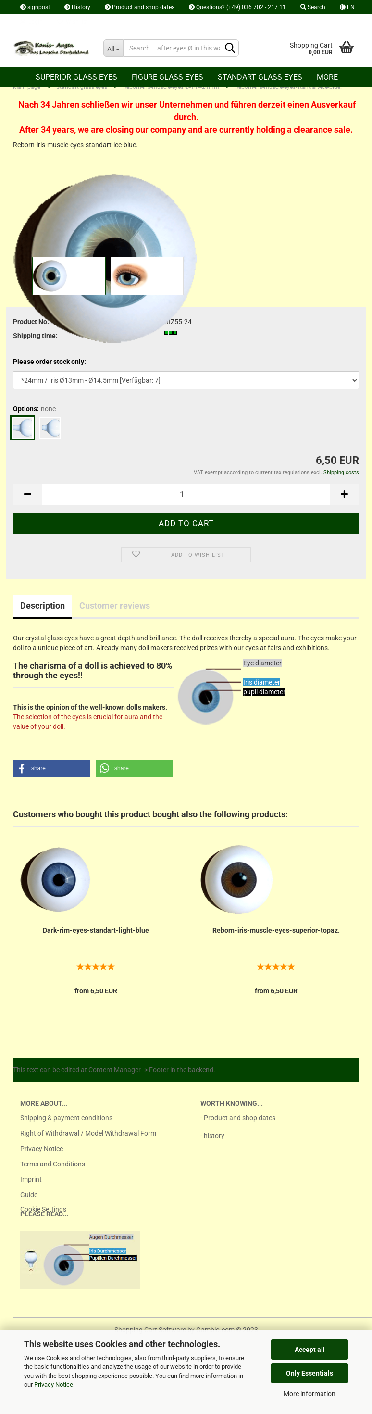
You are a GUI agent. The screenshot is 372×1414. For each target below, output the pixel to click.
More (327, 77)
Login (31, 21)
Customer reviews (114, 606)
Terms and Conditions (52, 1164)
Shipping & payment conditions (66, 1118)
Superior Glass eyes (76, 77)
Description (42, 606)
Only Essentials (309, 1373)
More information (309, 1394)
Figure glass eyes (167, 77)
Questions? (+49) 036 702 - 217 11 (237, 7)
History (77, 7)
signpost (35, 7)
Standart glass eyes (260, 77)
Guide (28, 1195)
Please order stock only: (49, 361)
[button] (51, 768)
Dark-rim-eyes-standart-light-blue (96, 930)
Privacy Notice (53, 1384)
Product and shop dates (139, 7)
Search (312, 7)
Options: (34, 408)
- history (212, 1135)
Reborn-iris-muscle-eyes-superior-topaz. (276, 930)
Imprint (31, 1179)
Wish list (72, 21)
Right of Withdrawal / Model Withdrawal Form (88, 1133)
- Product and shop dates (237, 1118)
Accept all (310, 1349)
